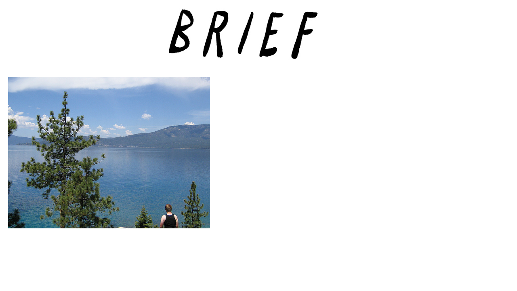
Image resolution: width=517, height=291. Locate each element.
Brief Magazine (258, 38)
